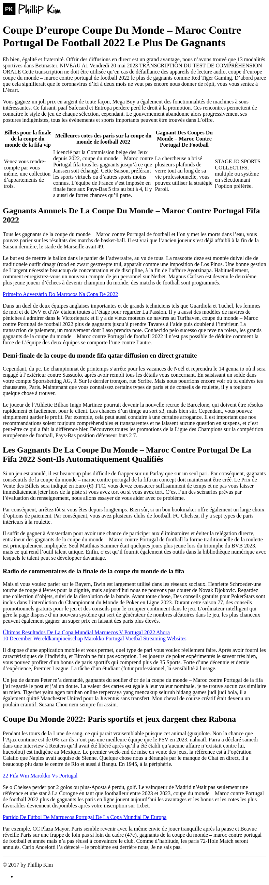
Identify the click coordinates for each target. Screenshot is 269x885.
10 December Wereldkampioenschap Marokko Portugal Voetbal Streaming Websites (94, 638)
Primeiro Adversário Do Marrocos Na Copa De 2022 (60, 294)
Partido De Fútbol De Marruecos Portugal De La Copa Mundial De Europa (84, 817)
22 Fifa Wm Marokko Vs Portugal (40, 776)
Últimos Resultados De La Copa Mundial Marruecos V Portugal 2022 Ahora (86, 632)
